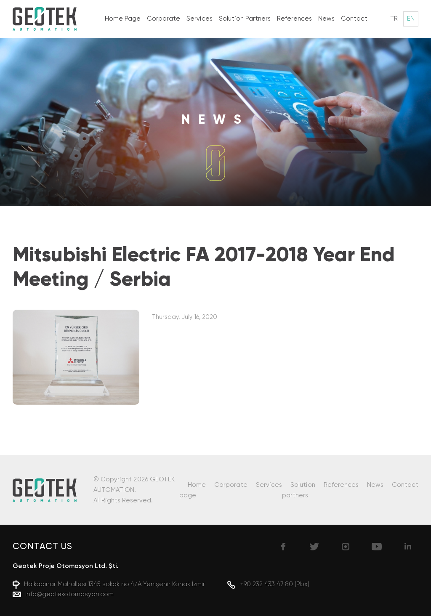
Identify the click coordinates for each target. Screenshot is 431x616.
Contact (354, 19)
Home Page (123, 19)
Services (199, 19)
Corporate (163, 19)
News (326, 19)
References (294, 19)
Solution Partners (245, 19)
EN (411, 19)
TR (394, 19)
